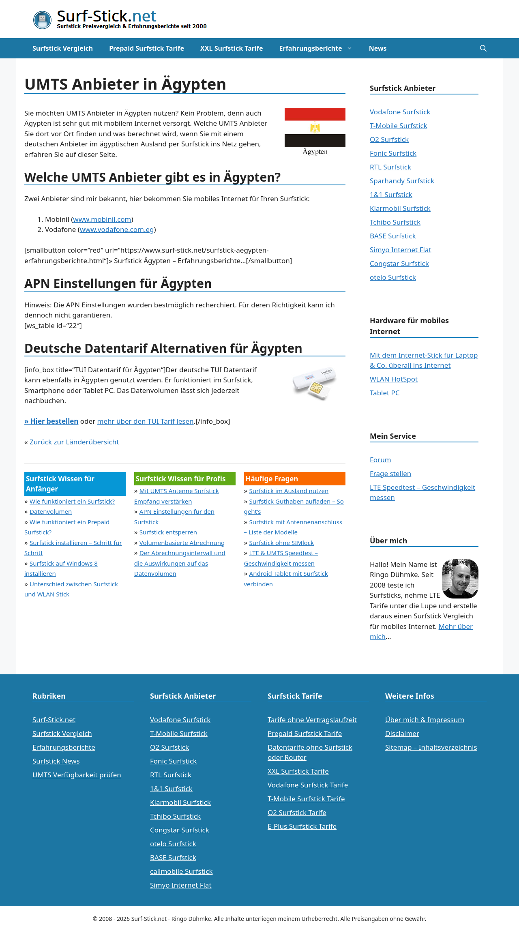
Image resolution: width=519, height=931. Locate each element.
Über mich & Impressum (424, 719)
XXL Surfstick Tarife (231, 48)
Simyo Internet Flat (400, 249)
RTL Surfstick (390, 167)
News (378, 48)
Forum (380, 459)
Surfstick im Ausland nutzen (289, 491)
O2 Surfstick (389, 139)
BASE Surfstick (393, 235)
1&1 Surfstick (391, 194)
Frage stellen (390, 473)
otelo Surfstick (393, 277)
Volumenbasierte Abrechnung (182, 542)
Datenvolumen (51, 511)
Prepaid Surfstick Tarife (146, 48)
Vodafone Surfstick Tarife (308, 784)
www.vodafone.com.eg (117, 229)
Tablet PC (385, 392)
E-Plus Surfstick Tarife (302, 826)
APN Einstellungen (96, 304)
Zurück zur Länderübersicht (74, 441)
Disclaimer (402, 733)
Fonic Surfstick (393, 153)
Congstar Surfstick (399, 263)
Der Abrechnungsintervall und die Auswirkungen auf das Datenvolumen (179, 563)
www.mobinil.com (102, 219)
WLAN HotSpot (394, 379)
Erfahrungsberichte (320, 48)
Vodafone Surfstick (400, 111)
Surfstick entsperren (168, 532)
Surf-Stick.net (53, 719)
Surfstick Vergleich (62, 48)
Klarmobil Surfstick (400, 208)
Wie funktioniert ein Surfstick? (72, 501)
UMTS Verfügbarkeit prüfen (76, 774)
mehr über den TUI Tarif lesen (145, 421)
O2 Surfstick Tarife (297, 812)
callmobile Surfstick (181, 871)
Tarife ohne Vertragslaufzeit (312, 719)
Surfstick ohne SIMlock (281, 542)
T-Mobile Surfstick (398, 125)
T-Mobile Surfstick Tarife (306, 798)
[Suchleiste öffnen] (483, 48)
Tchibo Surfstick (395, 222)
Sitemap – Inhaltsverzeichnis (431, 747)
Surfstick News (56, 761)
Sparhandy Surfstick (402, 180)
